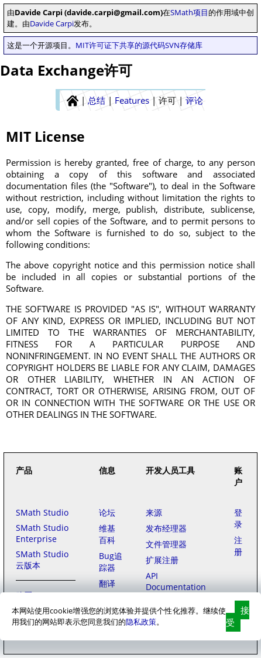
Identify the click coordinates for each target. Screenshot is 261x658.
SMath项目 (189, 12)
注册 (238, 545)
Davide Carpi (52, 23)
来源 (154, 512)
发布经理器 (166, 528)
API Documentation (176, 581)
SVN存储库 (183, 45)
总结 (96, 100)
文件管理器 (166, 544)
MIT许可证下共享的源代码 (120, 45)
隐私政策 (141, 621)
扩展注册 (162, 559)
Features (132, 100)
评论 (194, 100)
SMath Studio (42, 512)
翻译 (107, 583)
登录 (238, 518)
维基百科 (107, 534)
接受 (237, 616)
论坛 (107, 512)
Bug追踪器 (110, 561)
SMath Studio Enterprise (42, 533)
